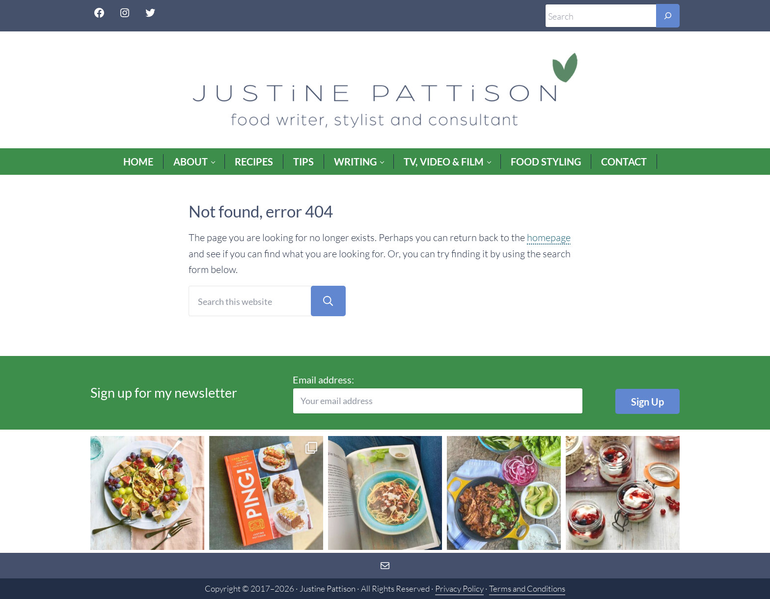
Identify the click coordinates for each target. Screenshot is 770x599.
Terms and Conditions (527, 588)
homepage (549, 237)
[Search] (668, 15)
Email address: (438, 394)
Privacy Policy (459, 588)
